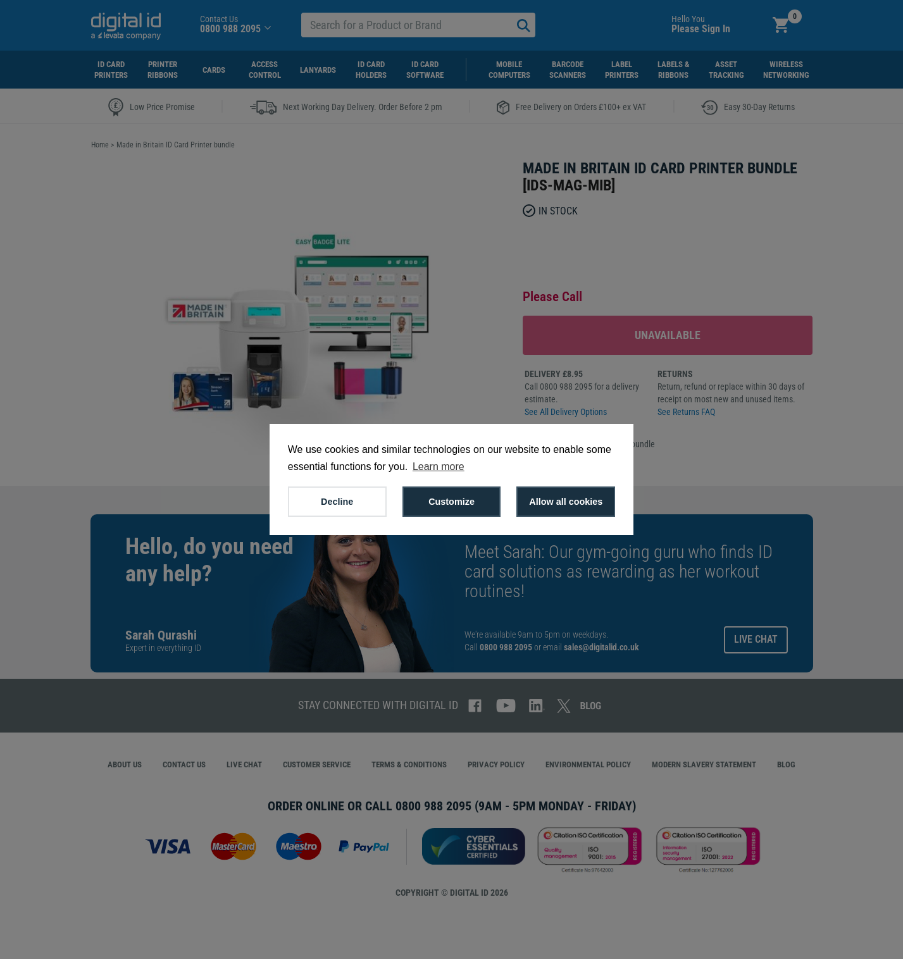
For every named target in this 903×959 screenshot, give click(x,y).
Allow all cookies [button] (565, 502)
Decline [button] (337, 502)
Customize (451, 502)
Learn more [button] (438, 466)
